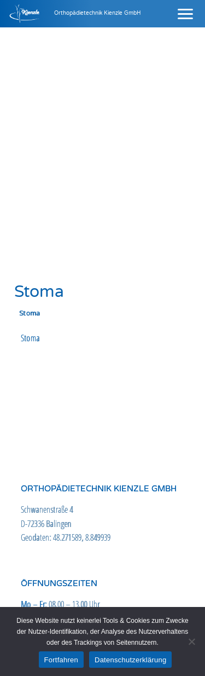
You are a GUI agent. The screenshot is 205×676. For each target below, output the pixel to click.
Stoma (30, 338)
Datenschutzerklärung (130, 660)
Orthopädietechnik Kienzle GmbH (97, 13)
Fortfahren (61, 660)
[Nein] (191, 641)
